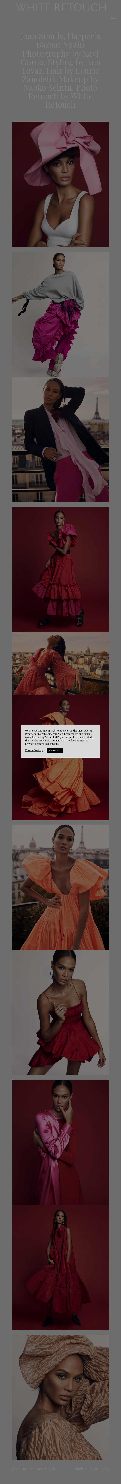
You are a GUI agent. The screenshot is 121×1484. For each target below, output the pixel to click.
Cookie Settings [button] (34, 750)
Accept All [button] (55, 750)
